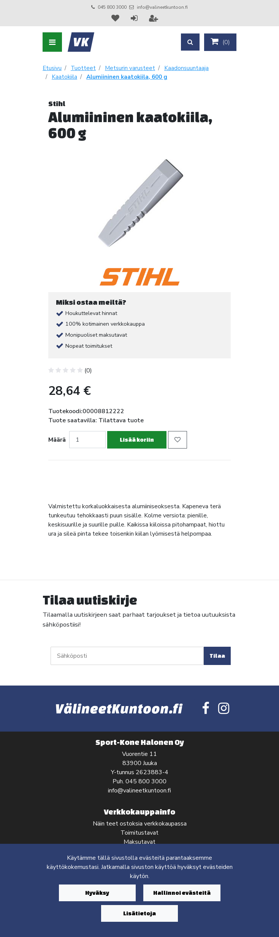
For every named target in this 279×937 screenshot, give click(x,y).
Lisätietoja (139, 913)
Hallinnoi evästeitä (182, 892)
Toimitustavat (139, 833)
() (220, 41)
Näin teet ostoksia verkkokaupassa (140, 823)
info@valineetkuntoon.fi (162, 7)
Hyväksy (97, 892)
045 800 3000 (112, 7)
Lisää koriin (137, 439)
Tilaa (217, 655)
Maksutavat (139, 842)
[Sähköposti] (127, 656)
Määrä (57, 440)
